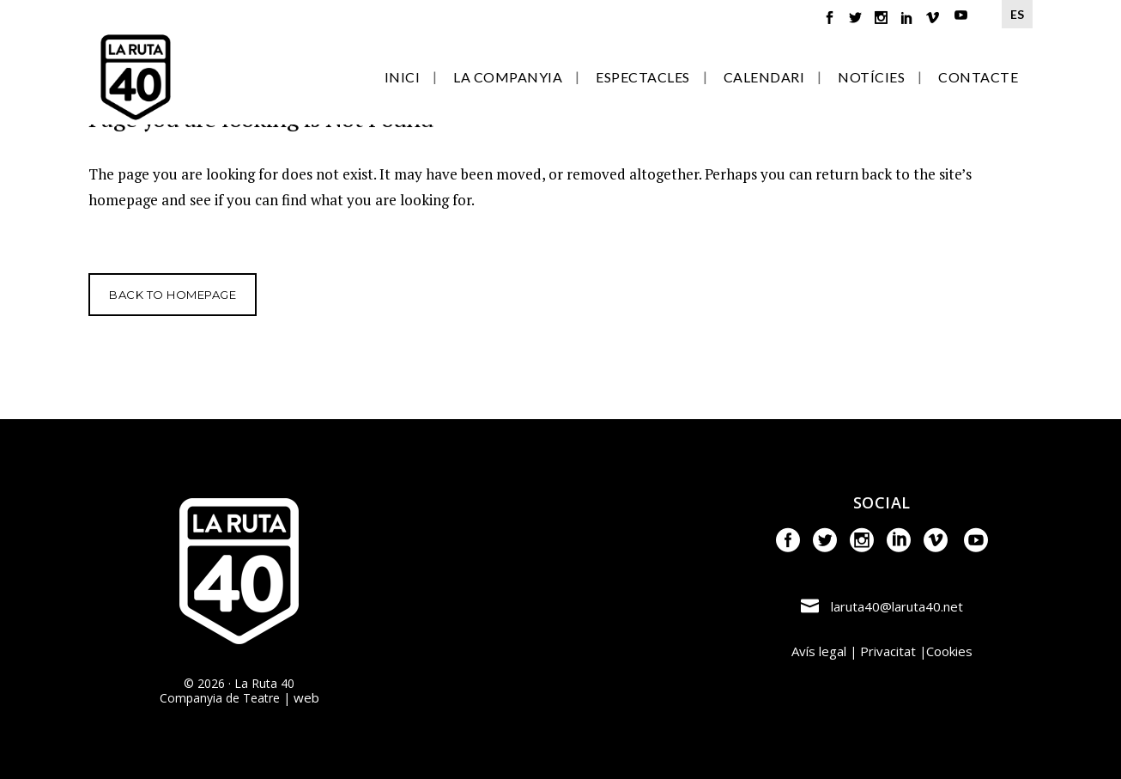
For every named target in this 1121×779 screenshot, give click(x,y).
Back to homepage (172, 294)
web (306, 697)
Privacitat (888, 651)
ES (1017, 14)
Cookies (949, 651)
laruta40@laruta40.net (897, 606)
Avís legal (818, 651)
